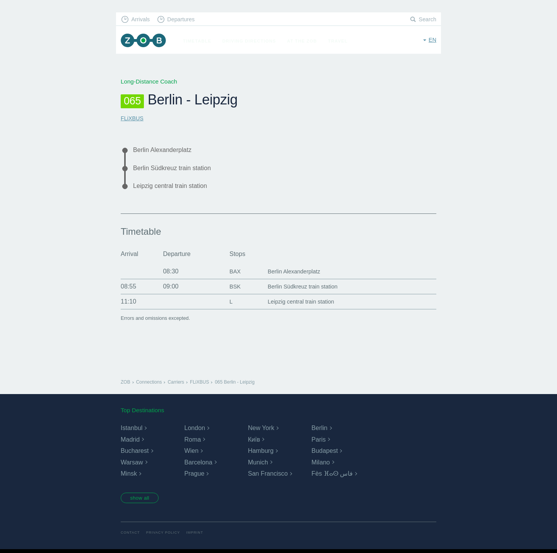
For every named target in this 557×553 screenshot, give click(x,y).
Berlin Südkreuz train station (175, 169)
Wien (191, 453)
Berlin (319, 430)
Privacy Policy (165, 536)
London (194, 430)
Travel (340, 41)
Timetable (200, 41)
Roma (192, 442)
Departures (183, 19)
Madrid (130, 442)
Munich (258, 464)
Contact (131, 536)
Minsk (129, 476)
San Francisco (267, 476)
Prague (194, 476)
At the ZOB (305, 41)
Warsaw (132, 464)
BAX (230, 273)
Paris (318, 442)
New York (261, 430)
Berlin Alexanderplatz (165, 150)
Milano (320, 464)
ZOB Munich (145, 41)
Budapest (324, 453)
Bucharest (135, 453)
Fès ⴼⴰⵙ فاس (332, 476)
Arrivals (142, 19)
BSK (230, 288)
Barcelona (198, 464)
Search (427, 19)
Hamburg (260, 453)
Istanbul (131, 430)
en (432, 40)
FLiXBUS (133, 118)
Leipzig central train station (173, 187)
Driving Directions (252, 41)
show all (142, 501)
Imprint (198, 536)
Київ (254, 442)
